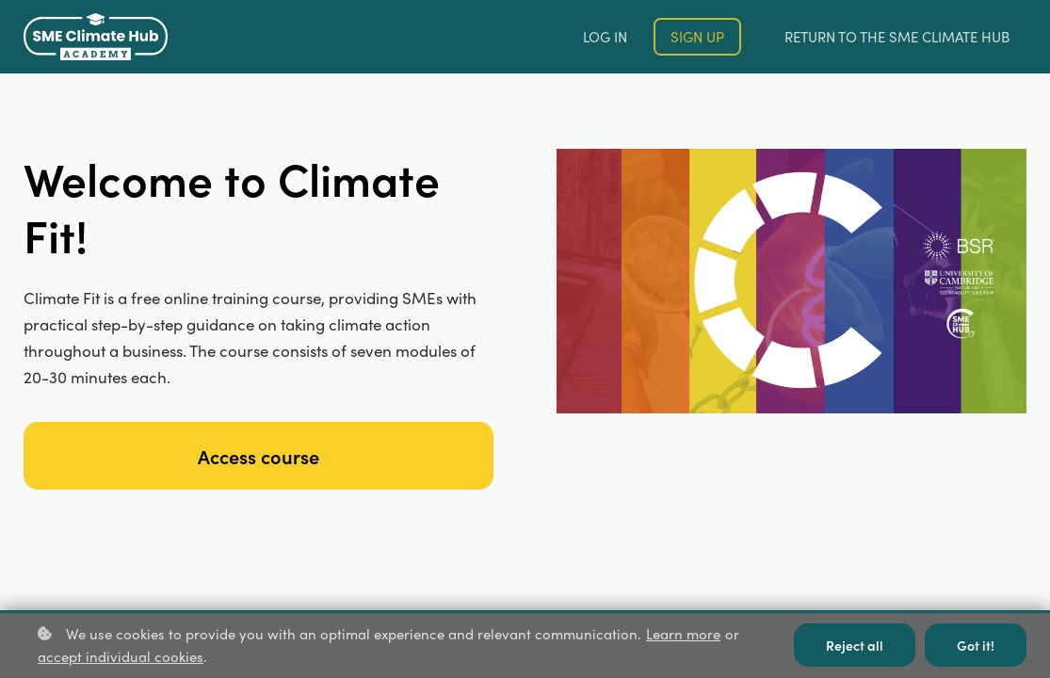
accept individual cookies (120, 656)
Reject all (854, 645)
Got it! (975, 645)
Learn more (683, 633)
